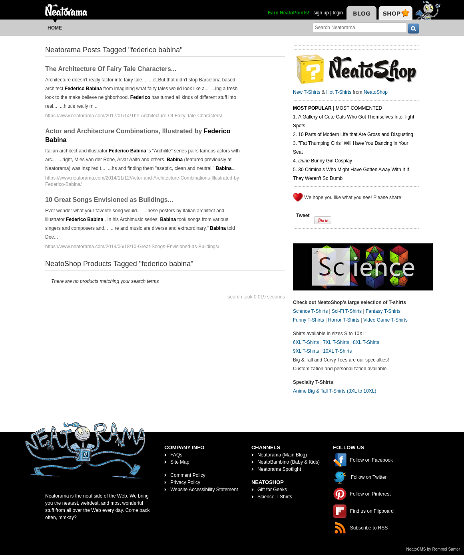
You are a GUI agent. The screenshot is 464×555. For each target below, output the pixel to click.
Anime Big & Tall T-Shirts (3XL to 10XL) (334, 391)
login (338, 13)
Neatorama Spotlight (279, 469)
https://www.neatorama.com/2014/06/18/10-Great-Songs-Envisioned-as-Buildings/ (132, 246)
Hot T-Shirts (338, 92)
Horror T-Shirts (343, 320)
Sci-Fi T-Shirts (347, 311)
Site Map (179, 462)
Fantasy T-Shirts (383, 311)
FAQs (176, 455)
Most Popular (312, 108)
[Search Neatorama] (359, 27)
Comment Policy (187, 475)
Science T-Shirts (310, 311)
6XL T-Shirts (306, 342)
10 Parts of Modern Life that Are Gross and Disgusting (355, 134)
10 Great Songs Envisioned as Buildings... (109, 199)
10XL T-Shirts (337, 351)
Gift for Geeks (272, 489)
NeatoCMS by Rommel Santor (433, 549)
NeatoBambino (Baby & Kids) (288, 462)
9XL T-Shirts (306, 351)
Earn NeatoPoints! (288, 13)
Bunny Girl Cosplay (325, 161)
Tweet (302, 215)
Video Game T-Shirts (385, 320)
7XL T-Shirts (336, 342)
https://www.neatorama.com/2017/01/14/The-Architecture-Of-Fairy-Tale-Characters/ (133, 116)
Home (55, 28)
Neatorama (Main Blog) (282, 455)
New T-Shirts (306, 92)
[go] (413, 29)
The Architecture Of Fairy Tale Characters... (110, 68)
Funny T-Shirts (308, 320)
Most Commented (359, 108)
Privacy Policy (185, 482)
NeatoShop (376, 92)
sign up (321, 13)
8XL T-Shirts (366, 342)
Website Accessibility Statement (204, 489)
